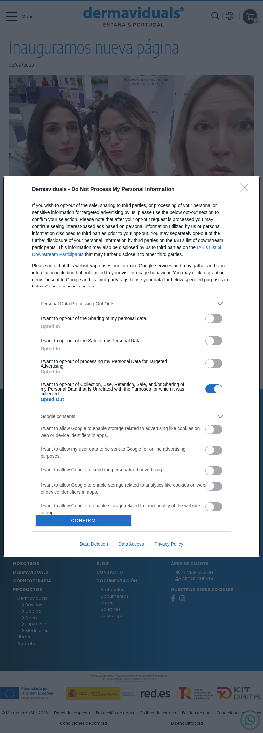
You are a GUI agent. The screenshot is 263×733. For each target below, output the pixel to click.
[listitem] (131, 303)
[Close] (246, 189)
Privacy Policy (168, 544)
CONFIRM (83, 520)
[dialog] (131, 366)
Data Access (131, 544)
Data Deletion (94, 544)
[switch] (213, 318)
